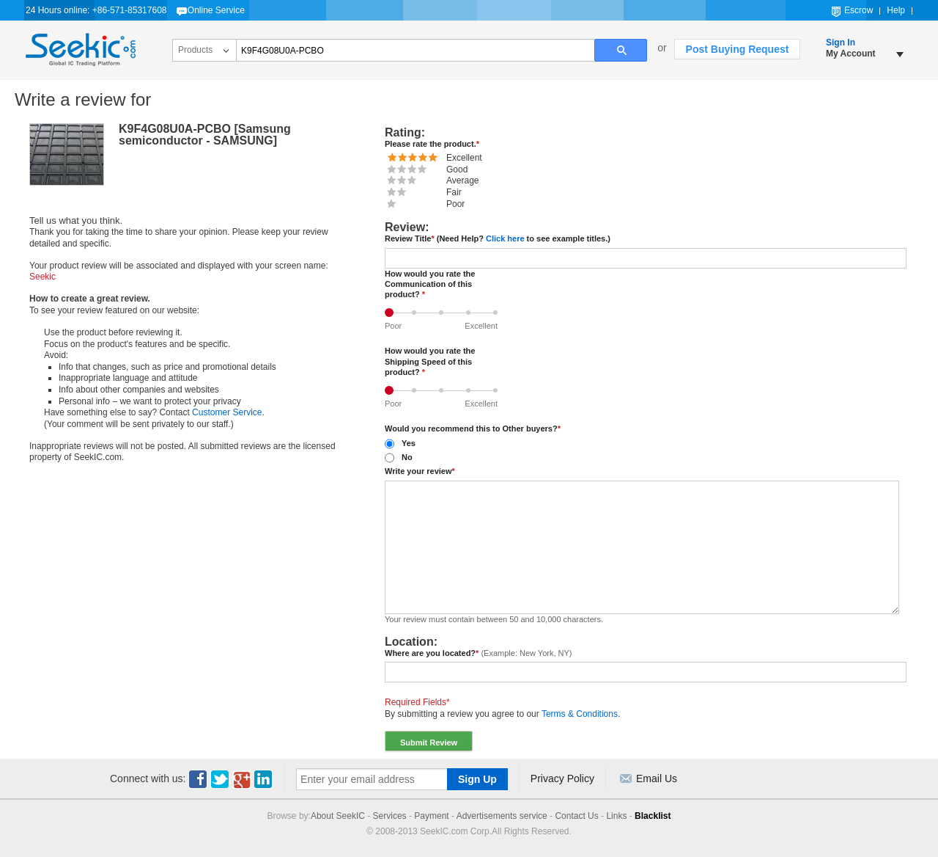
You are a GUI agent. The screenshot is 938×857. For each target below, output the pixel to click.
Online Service (216, 10)
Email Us (656, 778)
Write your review (420, 471)
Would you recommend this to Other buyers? (473, 428)
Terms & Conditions (580, 714)
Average (444, 308)
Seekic (81, 49)
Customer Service (227, 412)
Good (471, 308)
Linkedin (263, 779)
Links (616, 816)
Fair (417, 308)
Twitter (219, 779)
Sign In (840, 42)
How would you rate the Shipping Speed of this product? (430, 361)
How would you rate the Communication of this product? (430, 284)
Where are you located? (478, 653)
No (407, 457)
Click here (505, 238)
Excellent (499, 308)
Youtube (241, 779)
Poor (392, 308)
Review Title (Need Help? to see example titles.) (497, 238)
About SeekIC (338, 816)
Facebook (197, 779)
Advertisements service (502, 816)
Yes (409, 443)
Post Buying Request (737, 49)
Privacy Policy (562, 778)
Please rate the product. (432, 143)
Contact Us (576, 816)
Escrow (858, 10)
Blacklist (653, 816)
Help (896, 10)
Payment (431, 816)
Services (390, 816)
